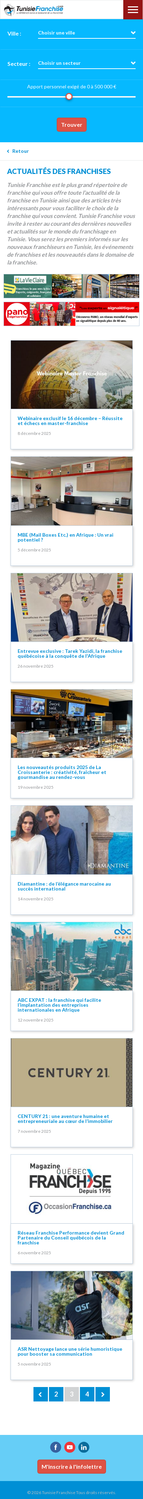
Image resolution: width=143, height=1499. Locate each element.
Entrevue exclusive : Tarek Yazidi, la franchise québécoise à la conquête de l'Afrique (70, 653)
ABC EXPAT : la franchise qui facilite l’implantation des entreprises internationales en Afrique (59, 1005)
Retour (20, 151)
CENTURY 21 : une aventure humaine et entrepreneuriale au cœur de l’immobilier (65, 1118)
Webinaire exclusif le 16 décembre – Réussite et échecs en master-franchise (70, 420)
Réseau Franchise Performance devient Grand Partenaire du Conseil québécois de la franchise (71, 1237)
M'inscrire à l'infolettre (72, 1466)
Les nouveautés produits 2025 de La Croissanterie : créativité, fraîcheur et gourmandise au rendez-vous (62, 772)
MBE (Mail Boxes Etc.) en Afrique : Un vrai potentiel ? (65, 537)
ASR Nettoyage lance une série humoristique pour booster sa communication (70, 1351)
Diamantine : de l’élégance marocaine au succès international (64, 886)
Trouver (71, 124)
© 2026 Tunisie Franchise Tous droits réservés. (71, 1492)
